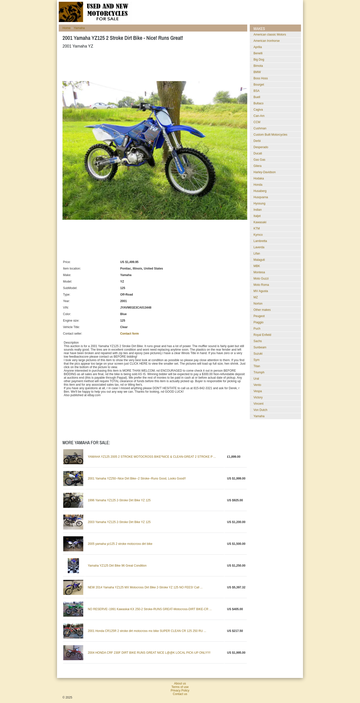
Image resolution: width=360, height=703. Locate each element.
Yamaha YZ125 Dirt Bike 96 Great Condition (117, 565)
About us (180, 683)
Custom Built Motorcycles (270, 134)
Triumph (259, 372)
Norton (258, 303)
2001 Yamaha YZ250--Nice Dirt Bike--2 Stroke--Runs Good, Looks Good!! (137, 478)
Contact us (180, 694)
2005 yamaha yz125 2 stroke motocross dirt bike (120, 544)
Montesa (259, 272)
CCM (257, 122)
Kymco (258, 235)
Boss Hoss (261, 78)
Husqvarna (261, 197)
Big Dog (259, 59)
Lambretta (260, 241)
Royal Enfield (262, 335)
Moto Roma (261, 285)
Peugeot (259, 316)
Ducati (258, 153)
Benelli (258, 53)
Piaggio (259, 322)
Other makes (262, 310)
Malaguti (259, 260)
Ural (256, 378)
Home (66, 28)
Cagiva (258, 109)
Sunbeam (260, 347)
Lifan (257, 253)
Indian (258, 209)
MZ (256, 297)
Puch (257, 328)
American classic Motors (270, 34)
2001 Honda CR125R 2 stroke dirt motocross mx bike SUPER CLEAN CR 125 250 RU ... (147, 631)
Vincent (259, 403)
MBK (257, 266)
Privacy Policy (180, 690)
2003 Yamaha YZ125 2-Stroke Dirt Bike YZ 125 (119, 522)
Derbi (257, 141)
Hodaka (259, 178)
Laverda (259, 247)
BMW (257, 72)
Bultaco (259, 103)
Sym (257, 360)
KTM (257, 228)
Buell (257, 97)
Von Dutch (260, 410)
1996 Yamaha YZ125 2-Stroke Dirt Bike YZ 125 (119, 500)
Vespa (258, 391)
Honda (258, 184)
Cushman (260, 128)
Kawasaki (260, 222)
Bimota (258, 66)
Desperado (261, 147)
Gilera (258, 166)
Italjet (257, 216)
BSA (257, 91)
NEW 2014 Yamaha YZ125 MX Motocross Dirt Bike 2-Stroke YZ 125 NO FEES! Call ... (145, 587)
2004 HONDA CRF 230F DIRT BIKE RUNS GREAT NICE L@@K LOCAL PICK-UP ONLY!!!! (149, 652)
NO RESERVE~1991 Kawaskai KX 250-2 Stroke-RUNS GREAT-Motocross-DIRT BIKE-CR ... (150, 609)
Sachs (258, 341)
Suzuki (258, 353)
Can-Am (259, 116)
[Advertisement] (153, 65)
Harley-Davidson (265, 172)
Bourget (259, 84)
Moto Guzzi (261, 278)
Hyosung (259, 203)
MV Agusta (261, 291)
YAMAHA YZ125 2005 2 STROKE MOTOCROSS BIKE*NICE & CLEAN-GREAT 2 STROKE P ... (152, 456)
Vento (257, 385)
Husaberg (260, 191)
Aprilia (258, 47)
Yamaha (79, 28)
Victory (258, 397)
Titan (257, 366)
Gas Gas (259, 159)
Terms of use (180, 687)
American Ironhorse (267, 41)
